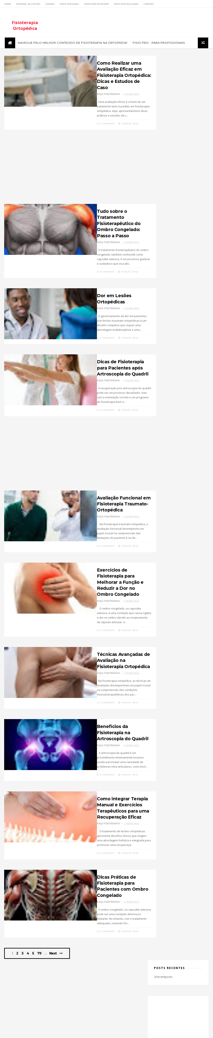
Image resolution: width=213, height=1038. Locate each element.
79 (41, 917)
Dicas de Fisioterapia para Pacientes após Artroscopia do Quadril (103, 354)
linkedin (175, 405)
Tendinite (177, 503)
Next (54, 917)
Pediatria (162, 496)
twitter (175, 380)
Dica (174, 457)
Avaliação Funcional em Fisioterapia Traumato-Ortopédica (101, 490)
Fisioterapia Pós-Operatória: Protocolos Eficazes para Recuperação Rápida (178, 285)
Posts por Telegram (126, 4)
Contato (149, 4)
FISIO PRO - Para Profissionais (158, 44)
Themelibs (43, 1032)
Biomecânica (187, 444)
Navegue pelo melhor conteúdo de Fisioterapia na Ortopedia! (72, 44)
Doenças (188, 457)
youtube (175, 397)
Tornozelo (163, 509)
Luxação (174, 483)
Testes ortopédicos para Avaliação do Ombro (187, 262)
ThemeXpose (25, 1032)
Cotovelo (188, 451)
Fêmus (193, 464)
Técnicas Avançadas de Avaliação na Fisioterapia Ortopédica (102, 636)
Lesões (188, 477)
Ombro (161, 490)
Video (179, 509)
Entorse (161, 464)
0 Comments (81, 115)
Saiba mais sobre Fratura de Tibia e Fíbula (185, 325)
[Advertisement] (72, 161)
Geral (160, 477)
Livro (160, 483)
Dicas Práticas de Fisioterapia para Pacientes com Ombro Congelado (105, 853)
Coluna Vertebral (167, 451)
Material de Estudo (28, 4)
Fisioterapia (164, 470)
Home (7, 4)
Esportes (177, 464)
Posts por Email (69, 4)
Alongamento (165, 444)
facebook (175, 371)
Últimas (49, 4)
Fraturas (182, 470)
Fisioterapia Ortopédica (25, 26)
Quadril (161, 503)
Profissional (181, 496)
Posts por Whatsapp (96, 4)
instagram (175, 388)
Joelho (173, 477)
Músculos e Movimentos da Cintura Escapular (185, 306)
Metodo (190, 483)
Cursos (161, 457)
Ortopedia (178, 490)
